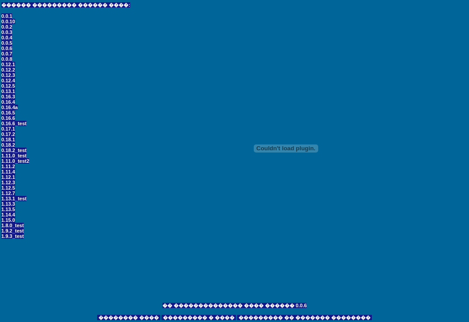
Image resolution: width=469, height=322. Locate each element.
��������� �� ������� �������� (305, 317)
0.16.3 (8, 96)
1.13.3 (8, 204)
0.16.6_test (13, 123)
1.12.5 (8, 188)
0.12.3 (8, 75)
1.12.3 (8, 182)
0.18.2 (8, 145)
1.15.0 (8, 220)
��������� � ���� (198, 317)
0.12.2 (8, 69)
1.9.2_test (12, 230)
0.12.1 (8, 64)
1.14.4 (8, 214)
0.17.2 (8, 134)
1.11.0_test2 (15, 161)
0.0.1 (6, 16)
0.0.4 (6, 37)
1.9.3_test (12, 236)
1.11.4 (8, 171)
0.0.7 (6, 53)
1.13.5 (8, 209)
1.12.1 (8, 177)
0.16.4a (9, 107)
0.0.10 (8, 21)
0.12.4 (8, 80)
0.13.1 (8, 91)
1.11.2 (8, 166)
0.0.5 (6, 43)
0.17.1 (8, 128)
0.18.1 (8, 139)
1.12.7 (8, 193)
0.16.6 (8, 118)
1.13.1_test (13, 198)
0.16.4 (8, 102)
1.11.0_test (13, 155)
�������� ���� (128, 317)
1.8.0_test (12, 225)
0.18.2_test (13, 150)
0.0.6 (6, 48)
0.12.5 (8, 86)
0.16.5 (8, 112)
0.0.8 (6, 59)
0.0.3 (6, 32)
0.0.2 (6, 27)
